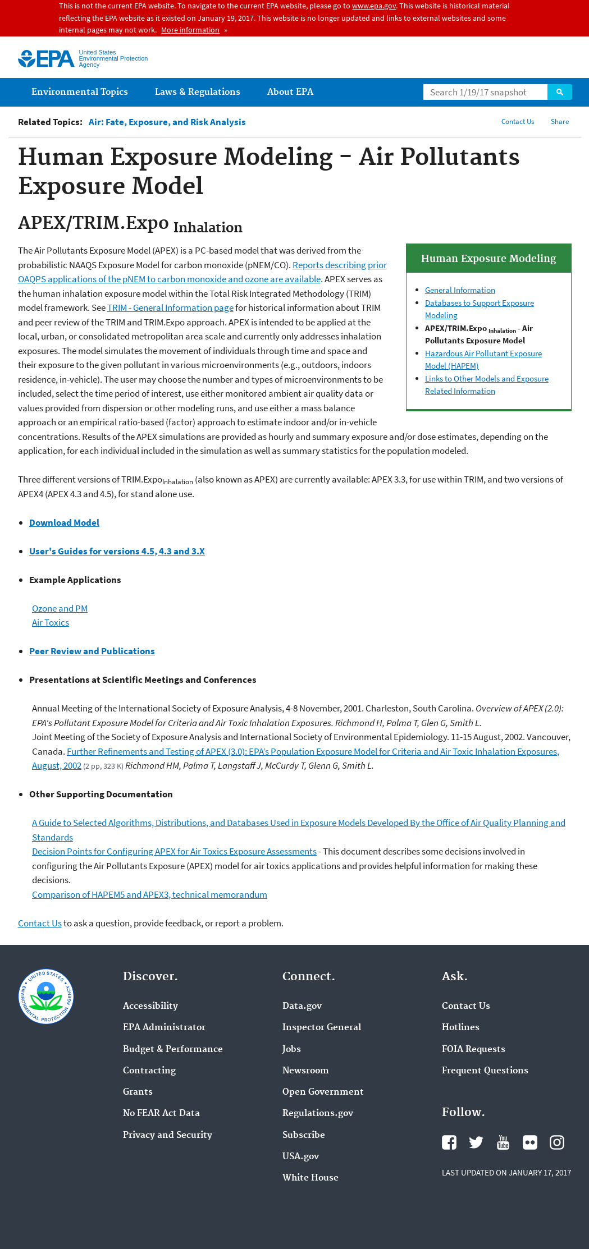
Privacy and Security (167, 1136)
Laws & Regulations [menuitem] (197, 92)
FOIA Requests (473, 1050)
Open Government (323, 1092)
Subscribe (303, 1136)
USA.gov (300, 1157)
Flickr (530, 1142)
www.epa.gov (374, 6)
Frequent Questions (485, 1071)
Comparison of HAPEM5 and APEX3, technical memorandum (149, 894)
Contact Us (517, 121)
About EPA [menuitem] (290, 92)
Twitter (476, 1142)
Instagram (557, 1142)
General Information (460, 289)
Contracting (149, 1071)
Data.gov (302, 1007)
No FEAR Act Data (161, 1114)
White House (310, 1178)
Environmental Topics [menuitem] (79, 92)
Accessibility (150, 1007)
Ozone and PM (60, 608)
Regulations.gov (317, 1114)
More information (190, 30)
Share (560, 121)
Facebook (449, 1142)
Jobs (291, 1050)
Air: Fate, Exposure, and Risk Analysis (167, 122)
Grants (138, 1092)
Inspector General (321, 1028)
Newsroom (305, 1071)
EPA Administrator (164, 1028)
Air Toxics (50, 622)
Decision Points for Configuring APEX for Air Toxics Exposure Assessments (174, 851)
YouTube (503, 1142)
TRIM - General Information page (170, 307)
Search (559, 92)
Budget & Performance (173, 1050)
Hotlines (461, 1028)
